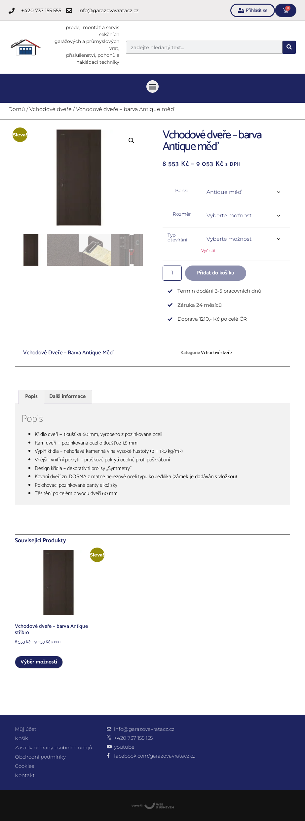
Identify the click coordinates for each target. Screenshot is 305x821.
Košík (21, 738)
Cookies (24, 766)
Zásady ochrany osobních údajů (53, 747)
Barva (181, 190)
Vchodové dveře (50, 109)
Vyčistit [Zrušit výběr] (208, 250)
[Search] (289, 47)
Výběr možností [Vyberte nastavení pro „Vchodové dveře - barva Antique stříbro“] (38, 662)
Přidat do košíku (215, 272)
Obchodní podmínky (40, 757)
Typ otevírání (177, 237)
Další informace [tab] (67, 396)
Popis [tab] (31, 396)
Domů (16, 109)
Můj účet (25, 729)
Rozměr (182, 214)
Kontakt (25, 775)
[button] (152, 86)
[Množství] (172, 273)
